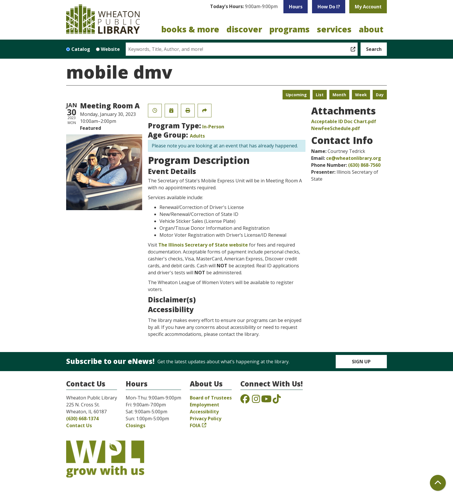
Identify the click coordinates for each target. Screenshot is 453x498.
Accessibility (204, 411)
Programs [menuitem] (289, 29)
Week (361, 94)
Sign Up (361, 361)
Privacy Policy (205, 418)
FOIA (195, 425)
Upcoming (296, 94)
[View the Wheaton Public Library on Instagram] (256, 400)
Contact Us (79, 425)
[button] (244, 6)
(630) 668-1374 (82, 418)
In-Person (213, 126)
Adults (197, 136)
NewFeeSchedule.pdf (335, 128)
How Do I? (329, 6)
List (320, 94)
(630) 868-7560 (364, 165)
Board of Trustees (211, 398)
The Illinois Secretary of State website (203, 245)
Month (339, 94)
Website (110, 49)
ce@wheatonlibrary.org (353, 158)
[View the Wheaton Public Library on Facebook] (245, 400)
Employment (204, 404)
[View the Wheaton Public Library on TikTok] (277, 400)
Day (380, 94)
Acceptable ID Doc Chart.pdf (343, 121)
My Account (368, 6)
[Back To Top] (438, 483)
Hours (295, 6)
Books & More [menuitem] (190, 29)
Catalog (80, 49)
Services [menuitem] (334, 29)
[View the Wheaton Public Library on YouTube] (266, 400)
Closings (135, 425)
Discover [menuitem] (244, 29)
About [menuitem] (371, 29)
